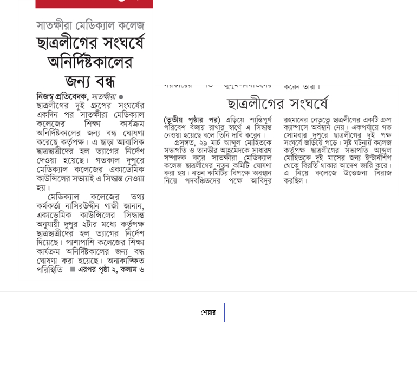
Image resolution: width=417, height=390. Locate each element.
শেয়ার (208, 312)
